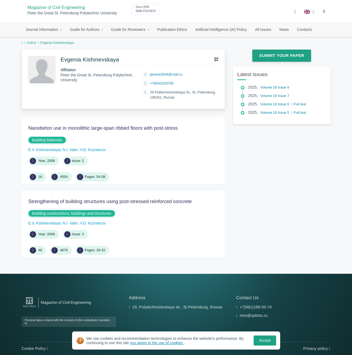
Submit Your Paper (281, 55)
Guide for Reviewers (129, 29)
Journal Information (42, 29)
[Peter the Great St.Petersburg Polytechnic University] (29, 307)
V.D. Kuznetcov (93, 150)
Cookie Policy (35, 348)
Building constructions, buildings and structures (71, 213)
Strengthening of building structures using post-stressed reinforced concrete (110, 201)
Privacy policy (316, 348)
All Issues (263, 29)
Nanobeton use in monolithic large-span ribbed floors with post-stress (103, 128)
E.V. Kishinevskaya (44, 150)
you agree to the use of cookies (157, 343)
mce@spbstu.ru (254, 315)
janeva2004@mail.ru (166, 74)
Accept (265, 340)
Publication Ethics (172, 29)
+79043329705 (161, 83)
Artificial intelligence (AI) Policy (221, 29)
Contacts (304, 29)
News (284, 29)
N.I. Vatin (70, 150)
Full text (299, 104)
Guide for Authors (85, 29)
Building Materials (47, 140)
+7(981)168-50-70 (256, 307)
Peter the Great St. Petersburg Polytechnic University (72, 13)
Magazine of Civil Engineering (56, 7)
